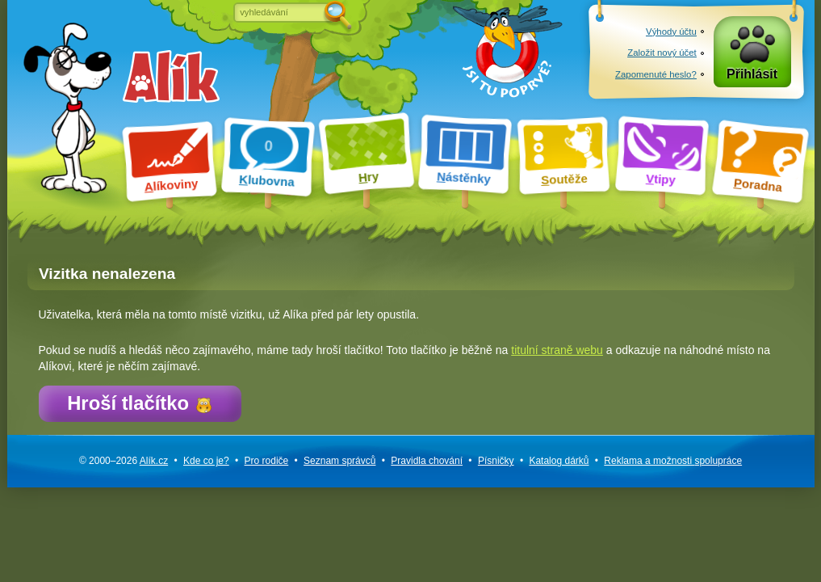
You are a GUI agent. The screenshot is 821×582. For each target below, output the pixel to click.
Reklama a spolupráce (673, 460)
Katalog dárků (559, 460)
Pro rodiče (267, 460)
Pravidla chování (427, 460)
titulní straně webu (557, 350)
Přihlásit (752, 74)
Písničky (496, 460)
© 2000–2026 (123, 460)
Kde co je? (206, 460)
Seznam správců (339, 460)
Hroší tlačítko (139, 403)
